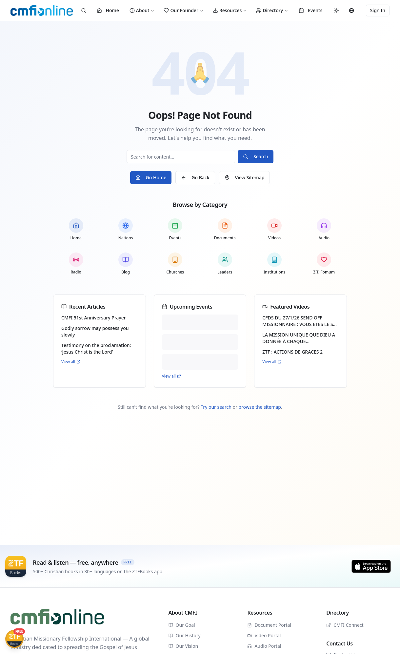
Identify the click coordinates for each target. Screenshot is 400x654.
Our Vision (183, 646)
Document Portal (269, 625)
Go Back (195, 177)
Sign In (377, 10)
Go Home (151, 177)
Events (310, 10)
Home (108, 10)
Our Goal (182, 625)
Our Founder (183, 10)
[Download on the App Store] (371, 566)
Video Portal (264, 635)
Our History (185, 635)
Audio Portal (264, 646)
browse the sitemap (259, 407)
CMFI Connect (345, 625)
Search (255, 156)
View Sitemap (245, 177)
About (142, 10)
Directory (272, 10)
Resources (230, 10)
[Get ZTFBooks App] (14, 639)
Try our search (216, 407)
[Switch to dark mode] (336, 10)
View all (70, 361)
